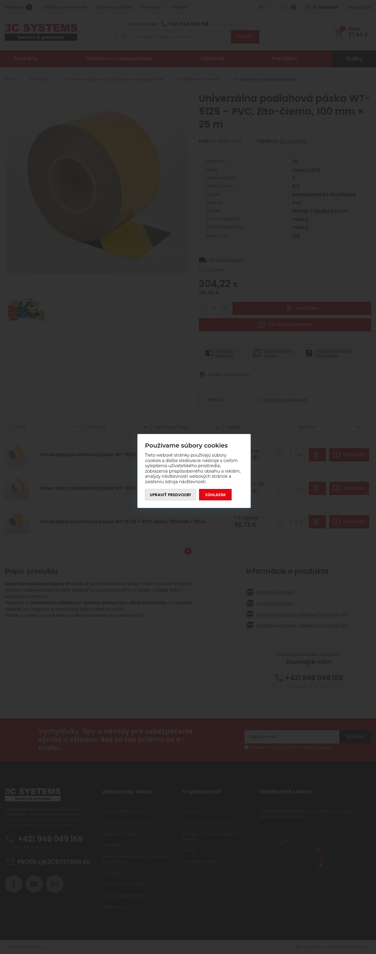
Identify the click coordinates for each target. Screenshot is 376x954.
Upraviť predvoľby (170, 495)
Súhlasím (215, 495)
